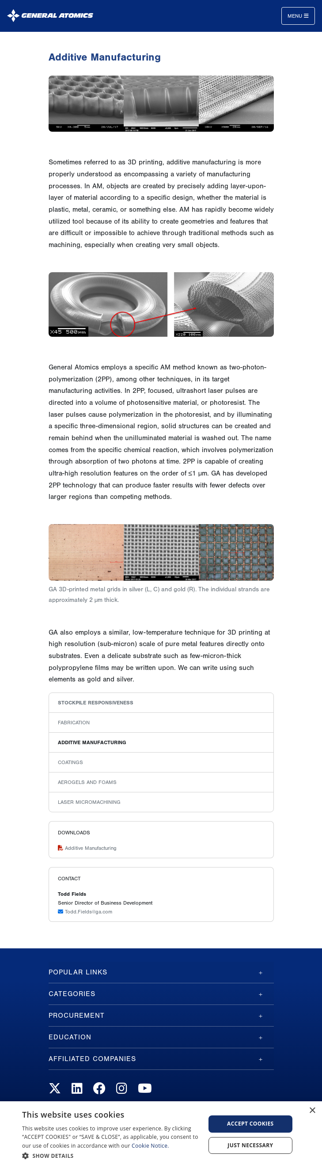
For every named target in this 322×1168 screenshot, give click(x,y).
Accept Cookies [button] (250, 1123)
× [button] (312, 1110)
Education (70, 1037)
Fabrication (74, 722)
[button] (111, 1155)
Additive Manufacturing (92, 742)
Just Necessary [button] (250, 1145)
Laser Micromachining (89, 802)
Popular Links (78, 972)
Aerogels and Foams (87, 782)
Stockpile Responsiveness (95, 703)
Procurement (77, 1016)
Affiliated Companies (92, 1059)
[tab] (161, 972)
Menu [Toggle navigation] (298, 16)
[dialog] (161, 1134)
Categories (72, 994)
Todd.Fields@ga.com (85, 912)
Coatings (70, 762)
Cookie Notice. (150, 1145)
